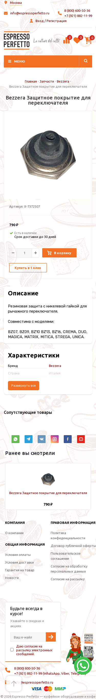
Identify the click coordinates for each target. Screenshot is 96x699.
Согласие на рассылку (67, 579)
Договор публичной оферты (73, 545)
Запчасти (47, 81)
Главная (31, 81)
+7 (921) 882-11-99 (78, 15)
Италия (54, 373)
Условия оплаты (18, 554)
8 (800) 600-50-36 (77, 10)
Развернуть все (23, 385)
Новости (12, 578)
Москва (16, 2)
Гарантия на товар (19, 570)
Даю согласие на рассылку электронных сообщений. (34, 650)
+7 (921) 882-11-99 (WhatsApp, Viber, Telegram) (50, 673)
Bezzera (63, 81)
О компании (14, 533)
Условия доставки (19, 562)
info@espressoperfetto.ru (29, 13)
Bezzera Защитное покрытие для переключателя (48, 493)
